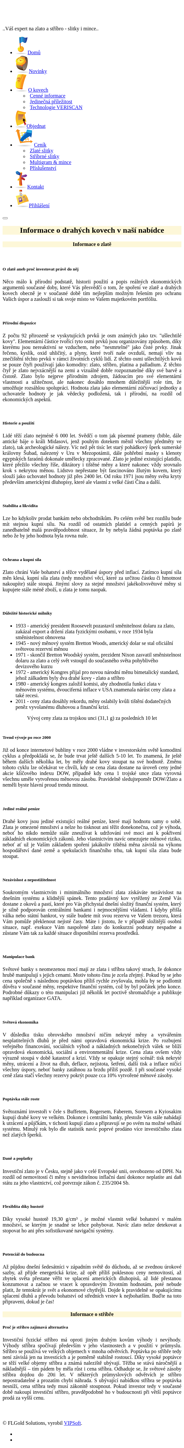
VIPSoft (72, 1423)
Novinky (31, 71)
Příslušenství (43, 168)
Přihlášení (33, 205)
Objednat (31, 126)
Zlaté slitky (41, 150)
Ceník (40, 145)
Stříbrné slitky (44, 156)
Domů (28, 52)
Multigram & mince (50, 162)
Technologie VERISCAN (56, 107)
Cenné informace (47, 95)
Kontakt (30, 186)
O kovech (38, 90)
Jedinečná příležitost (51, 101)
